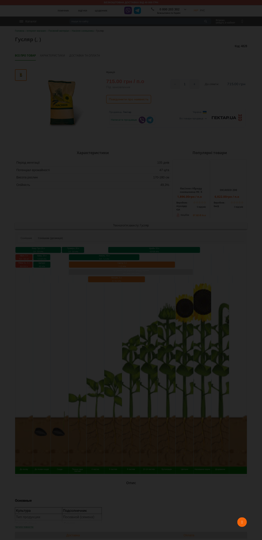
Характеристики (52, 55)
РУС (202, 10)
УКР (196, 10)
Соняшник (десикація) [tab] (50, 238)
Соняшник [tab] (26, 238)
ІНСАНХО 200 (228, 190)
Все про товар (25, 55)
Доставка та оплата (84, 55)
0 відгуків (201, 207)
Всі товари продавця (193, 119)
